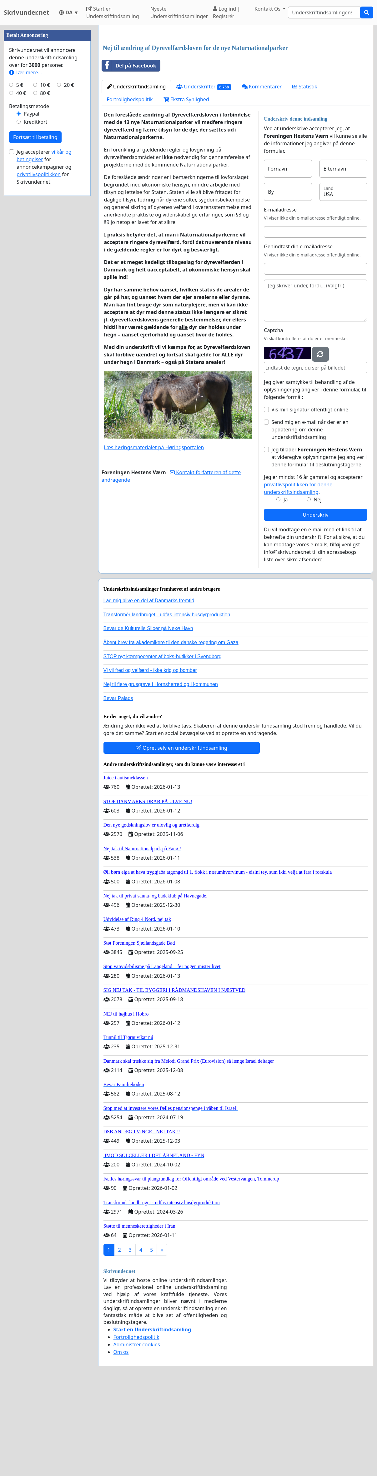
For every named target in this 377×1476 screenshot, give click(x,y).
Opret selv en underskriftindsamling (181, 835)
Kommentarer (262, 174)
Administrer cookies (136, 1432)
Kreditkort (36, 309)
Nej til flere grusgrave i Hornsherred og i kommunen (160, 771)
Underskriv (316, 602)
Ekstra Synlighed (186, 186)
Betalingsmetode (29, 293)
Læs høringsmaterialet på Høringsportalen (154, 534)
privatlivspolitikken (39, 361)
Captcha (273, 417)
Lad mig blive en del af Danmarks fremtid (148, 688)
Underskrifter (203, 174)
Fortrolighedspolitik (130, 186)
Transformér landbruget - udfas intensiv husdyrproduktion (166, 702)
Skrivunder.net (26, 12)
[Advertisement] (236, 79)
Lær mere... (25, 259)
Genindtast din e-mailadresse (298, 333)
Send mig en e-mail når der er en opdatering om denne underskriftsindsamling (309, 517)
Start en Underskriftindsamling (112, 12)
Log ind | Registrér (226, 12)
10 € (45, 272)
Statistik (304, 174)
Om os (121, 1439)
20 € (69, 272)
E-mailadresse (280, 297)
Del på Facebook (129, 153)
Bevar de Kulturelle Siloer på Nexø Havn (148, 715)
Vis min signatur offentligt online (309, 497)
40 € (21, 280)
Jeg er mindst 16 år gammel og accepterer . (313, 572)
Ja (286, 587)
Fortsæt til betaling (35, 324)
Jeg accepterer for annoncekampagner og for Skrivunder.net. (44, 354)
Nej (317, 587)
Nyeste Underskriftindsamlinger (179, 12)
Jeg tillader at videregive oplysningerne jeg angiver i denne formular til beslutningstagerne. (319, 544)
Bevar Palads (118, 785)
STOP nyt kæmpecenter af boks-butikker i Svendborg (162, 744)
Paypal (31, 301)
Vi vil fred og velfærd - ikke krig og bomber (150, 757)
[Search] (324, 12)
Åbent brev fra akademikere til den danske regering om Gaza (171, 730)
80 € (45, 280)
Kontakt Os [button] (268, 8)
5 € (19, 272)
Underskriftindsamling (136, 174)
